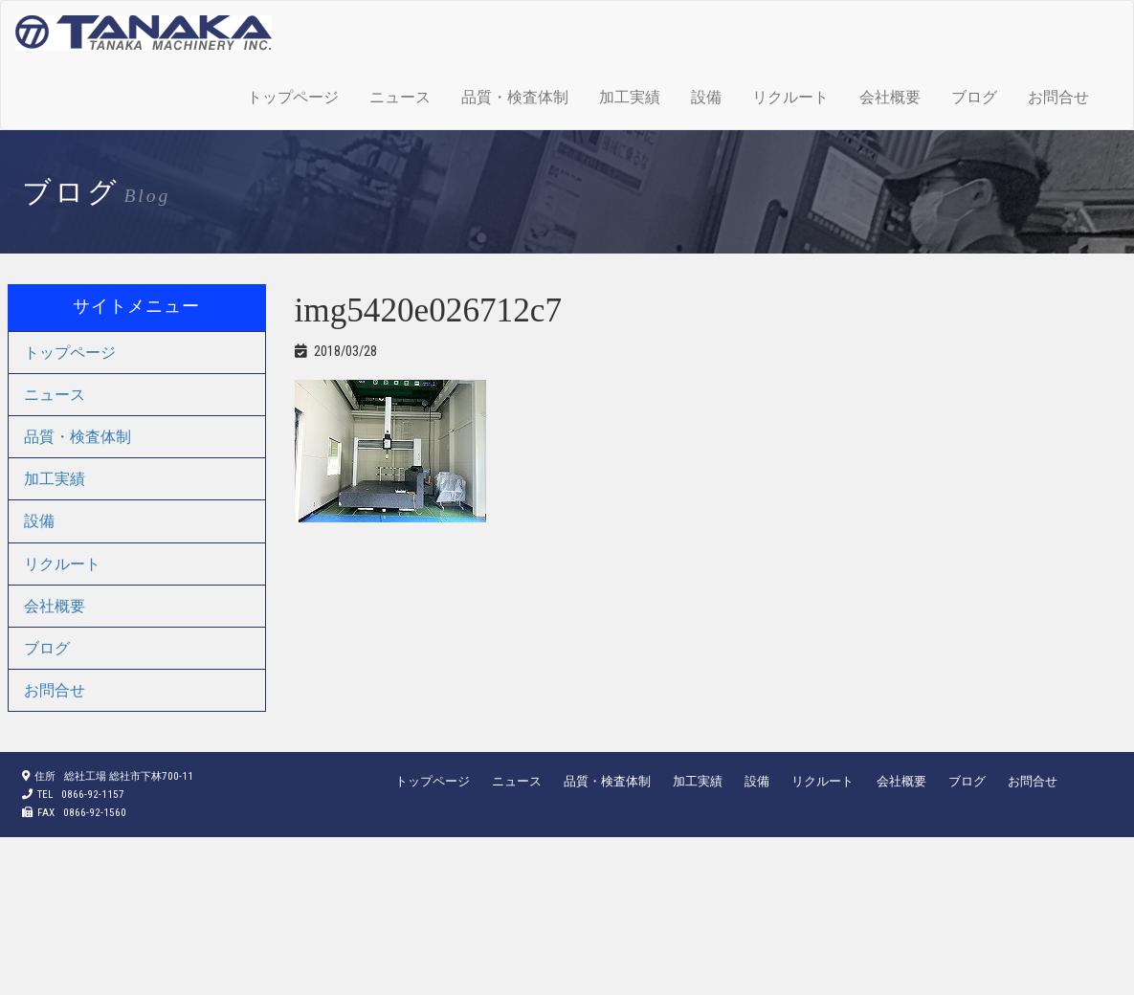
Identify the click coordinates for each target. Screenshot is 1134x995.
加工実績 (629, 97)
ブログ (974, 97)
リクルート (790, 97)
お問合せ (1058, 97)
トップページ (293, 97)
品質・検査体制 (514, 97)
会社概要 (890, 97)
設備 (706, 97)
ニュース (400, 97)
